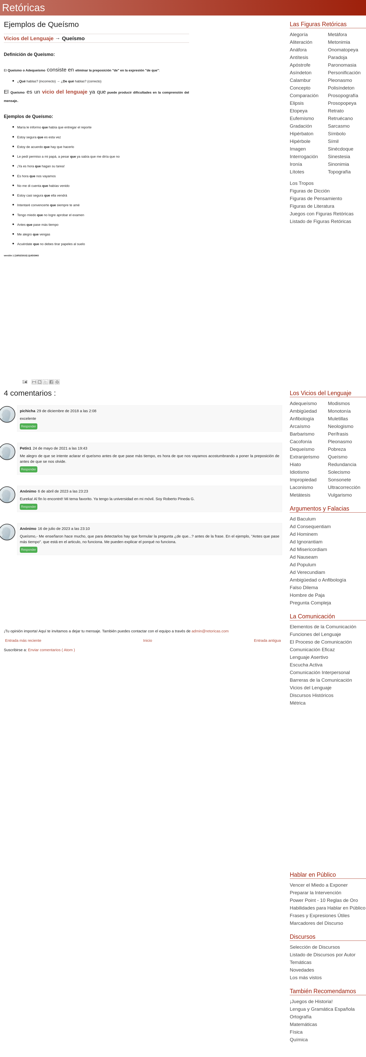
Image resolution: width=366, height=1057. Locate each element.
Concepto (300, 88)
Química (299, 1039)
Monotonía (339, 411)
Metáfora (337, 34)
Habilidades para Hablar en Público (327, 908)
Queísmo (337, 456)
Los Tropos (302, 183)
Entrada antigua (267, 640)
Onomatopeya (343, 49)
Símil (333, 141)
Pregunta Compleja (310, 602)
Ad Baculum (303, 519)
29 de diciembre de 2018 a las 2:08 (66, 411)
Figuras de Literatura (312, 206)
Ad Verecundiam (307, 572)
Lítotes (297, 171)
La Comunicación (312, 616)
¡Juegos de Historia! (311, 1001)
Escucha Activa (306, 664)
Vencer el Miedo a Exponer (319, 885)
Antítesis (299, 57)
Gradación (301, 126)
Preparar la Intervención (315, 892)
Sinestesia (339, 156)
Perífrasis (338, 434)
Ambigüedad (303, 411)
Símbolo (337, 133)
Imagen (298, 149)
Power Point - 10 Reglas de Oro (324, 900)
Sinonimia (338, 164)
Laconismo (301, 487)
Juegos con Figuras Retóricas (322, 213)
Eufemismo (302, 118)
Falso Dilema (304, 587)
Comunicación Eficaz (312, 649)
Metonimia (339, 42)
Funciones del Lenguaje (315, 634)
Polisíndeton (341, 88)
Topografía (339, 171)
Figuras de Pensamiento (316, 198)
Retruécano (340, 118)
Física (296, 1032)
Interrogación (304, 156)
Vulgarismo (340, 495)
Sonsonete (339, 479)
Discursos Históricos (311, 695)
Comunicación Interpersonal (320, 672)
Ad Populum (303, 564)
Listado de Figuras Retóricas (320, 221)
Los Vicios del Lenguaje (321, 393)
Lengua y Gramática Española (322, 1009)
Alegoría (299, 34)
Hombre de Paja (307, 595)
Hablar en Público (313, 874)
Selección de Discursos (315, 947)
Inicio (147, 640)
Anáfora (298, 49)
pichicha (27, 411)
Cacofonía (301, 441)
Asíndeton (301, 72)
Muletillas (338, 418)
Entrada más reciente (23, 640)
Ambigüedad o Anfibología (318, 580)
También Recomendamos (323, 991)
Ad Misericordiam (308, 549)
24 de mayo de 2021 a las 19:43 (60, 448)
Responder (28, 426)
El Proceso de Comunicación (321, 642)
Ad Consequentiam (310, 526)
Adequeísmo (303, 403)
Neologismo (340, 426)
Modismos (339, 403)
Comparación (304, 95)
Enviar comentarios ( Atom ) (51, 650)
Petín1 (25, 448)
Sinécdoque (340, 149)
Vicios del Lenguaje (29, 38)
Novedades (302, 970)
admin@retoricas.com (210, 631)
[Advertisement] (235, 69)
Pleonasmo (340, 80)
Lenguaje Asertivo (309, 657)
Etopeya (299, 110)
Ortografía (301, 1016)
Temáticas (301, 962)
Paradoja (337, 57)
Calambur (300, 80)
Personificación (344, 72)
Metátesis (300, 495)
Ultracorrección (344, 487)
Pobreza (337, 449)
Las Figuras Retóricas (318, 24)
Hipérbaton (301, 133)
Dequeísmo (302, 449)
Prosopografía (343, 95)
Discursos (302, 936)
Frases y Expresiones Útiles (319, 915)
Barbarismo (302, 434)
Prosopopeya (342, 103)
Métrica (298, 703)
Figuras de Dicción (310, 190)
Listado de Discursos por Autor (323, 954)
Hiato (295, 464)
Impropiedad (303, 479)
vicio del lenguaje (64, 92)
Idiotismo (299, 472)
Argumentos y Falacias (319, 508)
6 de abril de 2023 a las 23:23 (63, 491)
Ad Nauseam (304, 557)
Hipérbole (300, 141)
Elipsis (297, 103)
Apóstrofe (300, 65)
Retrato (336, 110)
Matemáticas (303, 1024)
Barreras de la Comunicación (321, 680)
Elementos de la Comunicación (323, 626)
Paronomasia (342, 65)
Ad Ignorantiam (306, 541)
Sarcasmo (339, 126)
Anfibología (302, 418)
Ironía (296, 164)
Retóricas (23, 7)
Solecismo (339, 472)
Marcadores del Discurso (316, 923)
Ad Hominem (304, 534)
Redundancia (342, 464)
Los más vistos (306, 977)
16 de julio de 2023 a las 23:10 (64, 528)
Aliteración (301, 42)
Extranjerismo (304, 456)
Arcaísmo (300, 426)
